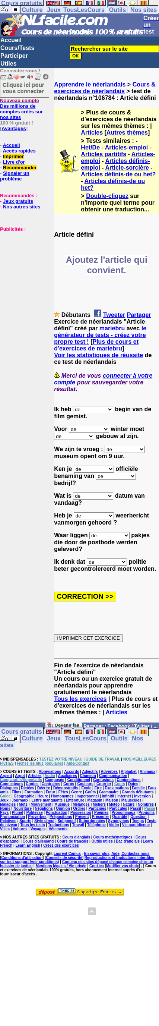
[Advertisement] (22, 269)
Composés (54, 780)
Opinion (63, 808)
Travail (78, 825)
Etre (98, 788)
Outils (117, 10)
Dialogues (9, 788)
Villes (5, 829)
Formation (34, 792)
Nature (129, 804)
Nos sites (143, 10)
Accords (71, 772)
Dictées (27, 788)
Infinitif (108, 796)
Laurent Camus (67, 854)
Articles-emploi (126, 147)
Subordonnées (92, 821)
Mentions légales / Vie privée (61, 866)
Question (138, 817)
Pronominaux (124, 813)
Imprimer (13, 156)
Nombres (146, 804)
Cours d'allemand (38, 841)
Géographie (24, 796)
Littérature (75, 800)
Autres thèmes (127, 132)
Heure (43, 796)
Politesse (34, 813)
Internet (124, 796)
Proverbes (37, 817)
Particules (118, 808)
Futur (50, 792)
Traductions (58, 825)
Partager (139, 315)
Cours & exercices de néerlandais (105, 87)
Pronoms (147, 813)
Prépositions (61, 817)
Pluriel (17, 813)
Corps (68, 784)
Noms (5, 808)
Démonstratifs (65, 788)
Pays (4, 813)
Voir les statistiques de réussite (98, 355)
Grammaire (109, 792)
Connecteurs (11, 784)
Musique (62, 804)
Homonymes (62, 796)
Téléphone (96, 825)
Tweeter (114, 315)
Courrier (103, 784)
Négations (44, 808)
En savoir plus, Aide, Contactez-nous (117, 854)
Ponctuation (56, 813)
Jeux (53, 10)
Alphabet (129, 772)
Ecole (87, 788)
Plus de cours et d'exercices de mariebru (96, 345)
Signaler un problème (14, 176)
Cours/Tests (17, 48)
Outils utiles (101, 841)
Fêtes (63, 792)
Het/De (90, 147)
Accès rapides (19, 151)
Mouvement (41, 804)
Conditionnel (78, 780)
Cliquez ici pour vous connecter (23, 87)
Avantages (13, 128)
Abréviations (50, 772)
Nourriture (22, 808)
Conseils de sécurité (64, 858)
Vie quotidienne (136, 825)
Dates (133, 784)
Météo (114, 804)
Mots (23, 804)
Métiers (99, 804)
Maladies (8, 804)
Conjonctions (128, 780)
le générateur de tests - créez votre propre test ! (100, 335)
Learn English (28, 845)
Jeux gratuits (18, 201)
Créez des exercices (61, 845)
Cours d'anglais (76, 837)
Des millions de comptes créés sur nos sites (21, 109)
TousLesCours (84, 10)
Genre (76, 792)
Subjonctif (67, 821)
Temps (138, 821)
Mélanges (81, 804)
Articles (92, 132)
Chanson (88, 776)
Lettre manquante (47, 800)
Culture (32, 10)
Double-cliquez (107, 196)
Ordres (79, 808)
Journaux (20, 800)
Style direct (44, 821)
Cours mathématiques (113, 837)
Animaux (147, 772)
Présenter (100, 817)
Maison (111, 800)
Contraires (51, 784)
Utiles (8, 63)
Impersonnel (88, 796)
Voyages (38, 829)
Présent (82, 817)
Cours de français (72, 841)
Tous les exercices (80, 699)
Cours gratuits (21, 732)
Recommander (19, 167)
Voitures (20, 829)
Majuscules (131, 800)
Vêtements (58, 829)
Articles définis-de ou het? (118, 174)
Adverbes (109, 772)
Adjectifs (90, 772)
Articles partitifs (103, 154)
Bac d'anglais (128, 841)
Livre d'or (14, 162)
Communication (113, 776)
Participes (97, 808)
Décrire (43, 788)
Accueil (11, 40)
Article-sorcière (127, 167)
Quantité (119, 817)
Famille (138, 788)
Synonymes (118, 821)
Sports (25, 821)
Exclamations (116, 788)
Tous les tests (32, 825)
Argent (6, 776)
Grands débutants (138, 792)
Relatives (8, 821)
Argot (20, 776)
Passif (135, 808)
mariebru (112, 328)
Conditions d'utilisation (21, 858)
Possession (80, 813)
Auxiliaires (67, 776)
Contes (32, 784)
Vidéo (114, 825)
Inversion (142, 796)
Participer (14, 56)
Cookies (96, 866)
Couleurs (85, 784)
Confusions (103, 780)
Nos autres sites (21, 207)
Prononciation (12, 817)
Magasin (95, 800)
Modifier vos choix (122, 866)
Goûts (90, 792)
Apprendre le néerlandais (89, 84)
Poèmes (101, 813)
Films (16, 792)
